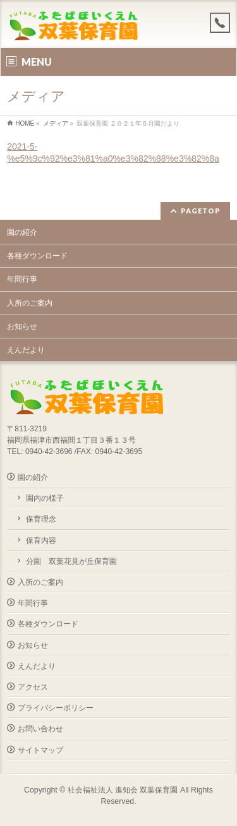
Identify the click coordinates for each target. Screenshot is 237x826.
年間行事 (22, 279)
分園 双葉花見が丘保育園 (71, 561)
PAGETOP (201, 210)
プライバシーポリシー (56, 707)
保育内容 (41, 540)
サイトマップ (40, 750)
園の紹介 (22, 232)
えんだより (26, 349)
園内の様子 (45, 498)
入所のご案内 (29, 303)
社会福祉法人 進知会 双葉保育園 (123, 790)
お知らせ (22, 326)
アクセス (33, 687)
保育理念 (41, 519)
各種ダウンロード (37, 255)
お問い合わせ (40, 728)
